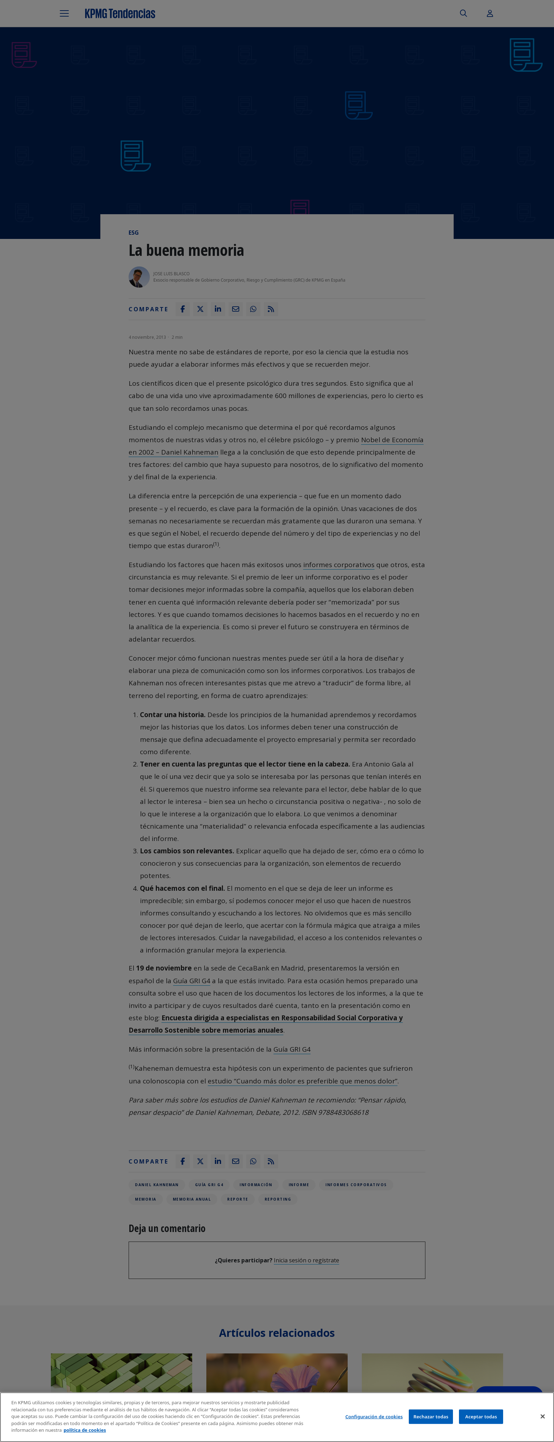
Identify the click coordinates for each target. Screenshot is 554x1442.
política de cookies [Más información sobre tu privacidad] (85, 1431)
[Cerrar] (542, 1416)
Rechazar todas (430, 1417)
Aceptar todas (481, 1417)
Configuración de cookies (374, 1417)
